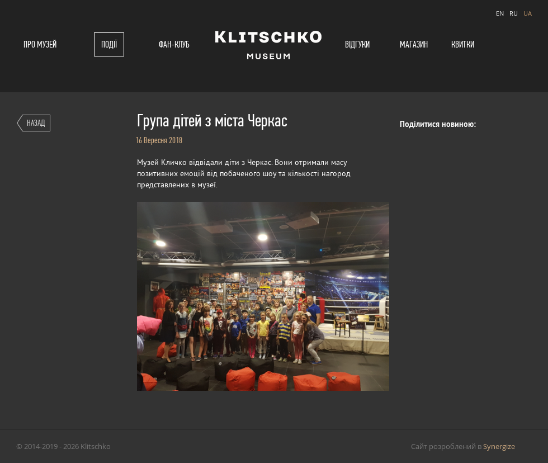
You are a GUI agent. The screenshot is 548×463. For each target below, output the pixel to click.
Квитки (462, 44)
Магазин (414, 44)
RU (513, 13)
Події (109, 44)
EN (500, 13)
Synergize (499, 446)
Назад (36, 122)
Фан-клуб (174, 44)
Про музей (39, 44)
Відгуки (357, 44)
